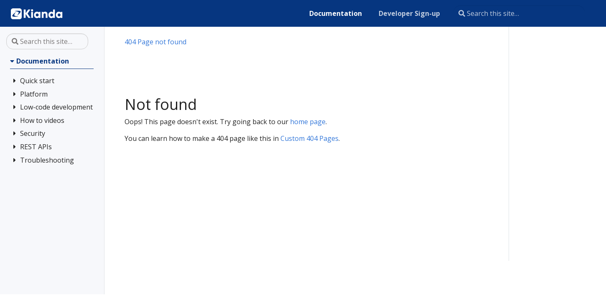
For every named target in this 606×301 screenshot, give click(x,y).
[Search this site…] (519, 13)
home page (308, 121)
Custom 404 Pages (309, 138)
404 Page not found (155, 41)
